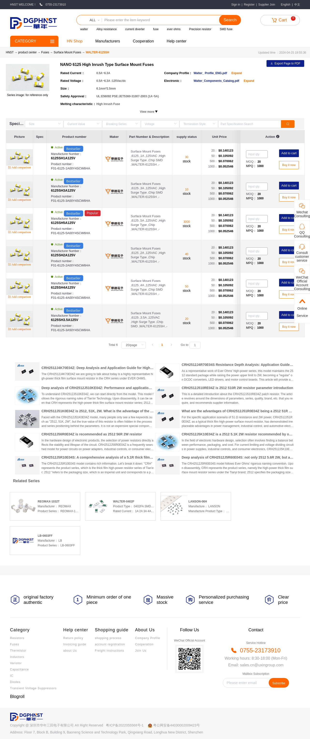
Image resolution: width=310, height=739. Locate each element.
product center (27, 52)
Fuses (45, 52)
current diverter (135, 29)
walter (84, 29)
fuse (156, 29)
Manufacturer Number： (76, 156)
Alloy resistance (106, 29)
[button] (89, 20)
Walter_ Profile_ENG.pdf (211, 73)
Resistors (17, 638)
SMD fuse (226, 29)
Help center (177, 41)
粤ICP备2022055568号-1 (125, 725)
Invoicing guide (74, 644)
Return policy (73, 638)
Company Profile (147, 638)
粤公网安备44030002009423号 (176, 725)
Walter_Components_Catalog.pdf (217, 81)
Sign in (235, 4)
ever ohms (173, 29)
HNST (10, 52)
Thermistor (18, 650)
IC (12, 675)
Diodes (15, 682)
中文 (297, 4)
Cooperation (143, 41)
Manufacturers (107, 41)
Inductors (17, 657)
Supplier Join (266, 4)
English (285, 4)
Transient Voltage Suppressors (33, 688)
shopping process (108, 638)
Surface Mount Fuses (68, 52)
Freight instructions (109, 650)
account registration (110, 644)
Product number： (76, 166)
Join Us (140, 650)
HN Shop (75, 41)
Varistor (16, 663)
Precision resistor (200, 29)
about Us (70, 650)
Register (249, 4)
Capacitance (19, 669)
